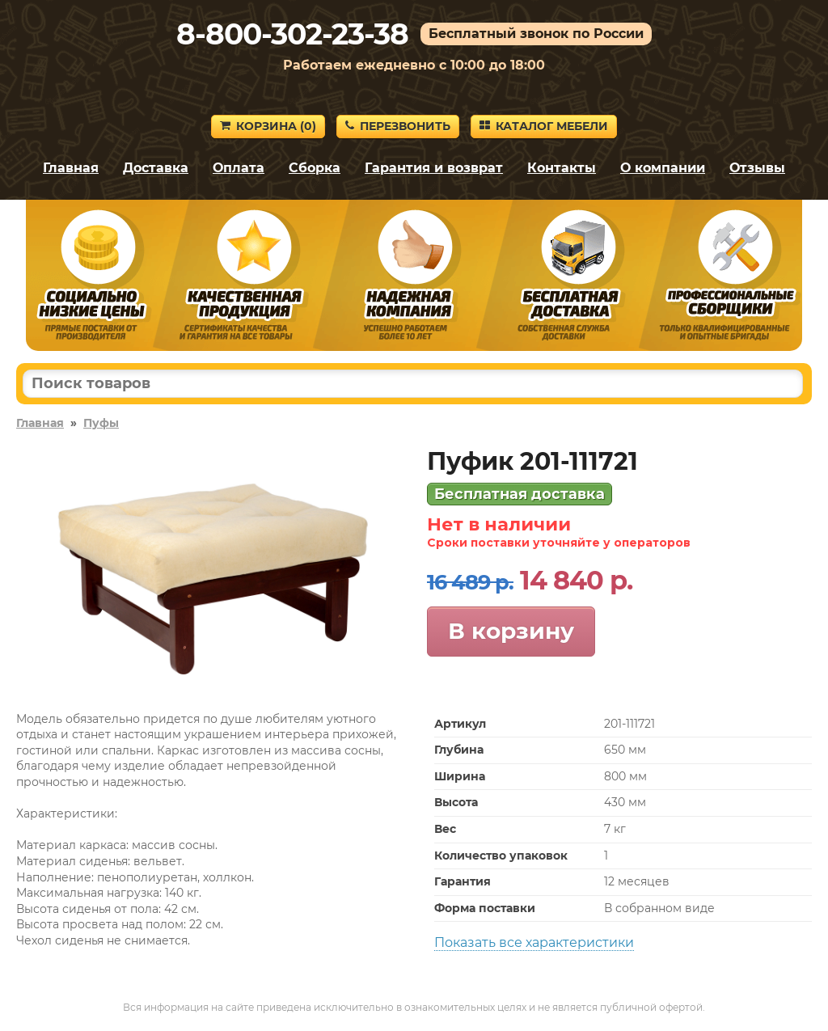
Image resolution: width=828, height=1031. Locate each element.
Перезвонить (397, 126)
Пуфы (101, 423)
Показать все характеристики (534, 942)
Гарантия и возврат (434, 167)
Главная (71, 167)
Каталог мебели (543, 126)
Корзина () (268, 126)
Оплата (238, 167)
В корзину (511, 630)
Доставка (155, 167)
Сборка (314, 167)
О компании (662, 167)
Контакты (561, 167)
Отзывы (757, 167)
